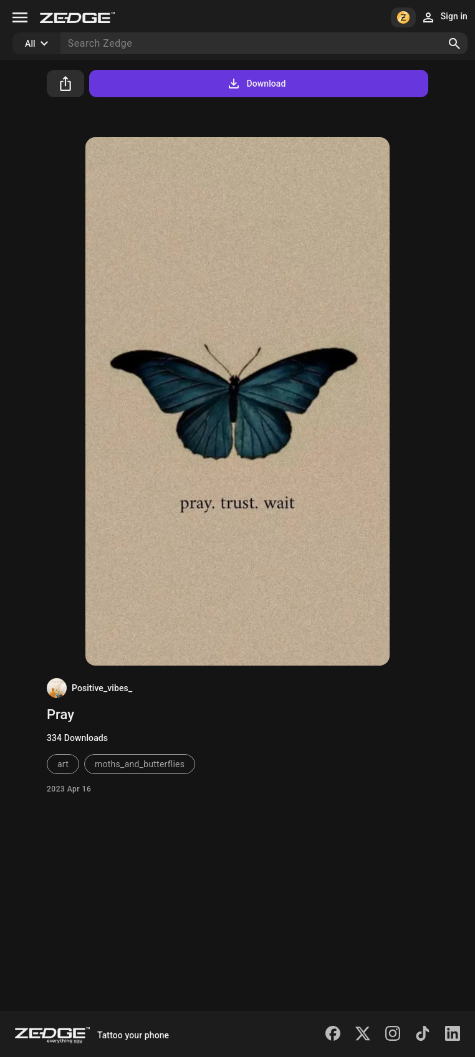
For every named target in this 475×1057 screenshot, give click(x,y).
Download (255, 83)
